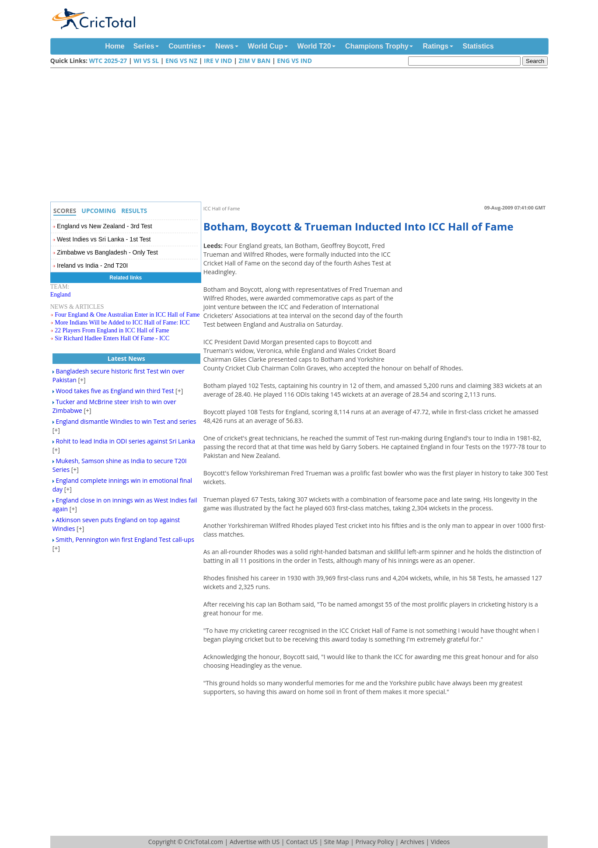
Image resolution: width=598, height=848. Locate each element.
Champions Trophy (377, 46)
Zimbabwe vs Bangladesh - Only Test (107, 252)
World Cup (265, 46)
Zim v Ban (255, 60)
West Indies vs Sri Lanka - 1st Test (103, 239)
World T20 (314, 46)
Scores (65, 210)
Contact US (302, 842)
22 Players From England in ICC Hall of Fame (112, 330)
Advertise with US (255, 842)
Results (134, 210)
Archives (412, 842)
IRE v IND (218, 60)
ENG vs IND (294, 60)
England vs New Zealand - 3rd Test (104, 226)
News (224, 46)
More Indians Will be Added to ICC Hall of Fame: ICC (122, 322)
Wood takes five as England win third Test (115, 391)
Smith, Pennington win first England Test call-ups (125, 539)
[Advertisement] (301, 136)
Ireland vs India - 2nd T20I (92, 265)
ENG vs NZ (181, 60)
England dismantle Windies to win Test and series (126, 421)
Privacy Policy (374, 842)
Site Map (336, 842)
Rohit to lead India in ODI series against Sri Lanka (125, 441)
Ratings (435, 46)
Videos (440, 842)
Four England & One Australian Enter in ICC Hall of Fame (127, 314)
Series (143, 46)
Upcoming (98, 210)
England (60, 294)
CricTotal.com (203, 842)
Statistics (478, 46)
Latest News (126, 358)
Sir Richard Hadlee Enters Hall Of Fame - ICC (112, 338)
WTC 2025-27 (108, 60)
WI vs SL (146, 60)
